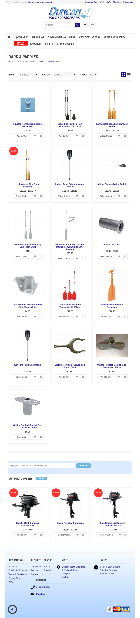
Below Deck (38, 37)
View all (41, 478)
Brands (47, 566)
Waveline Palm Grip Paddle (27, 365)
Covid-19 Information (18, 570)
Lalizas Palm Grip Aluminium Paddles (69, 185)
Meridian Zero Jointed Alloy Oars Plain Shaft (28, 245)
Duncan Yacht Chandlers (9, 37)
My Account (128, 2)
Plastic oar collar (112, 244)
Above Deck (21, 37)
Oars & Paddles (53, 61)
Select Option (106, 136)
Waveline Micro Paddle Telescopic (112, 305)
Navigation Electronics (61, 37)
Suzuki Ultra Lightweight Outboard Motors (112, 524)
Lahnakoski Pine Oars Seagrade (28, 185)
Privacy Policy (15, 578)
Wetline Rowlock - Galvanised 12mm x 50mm (70, 366)
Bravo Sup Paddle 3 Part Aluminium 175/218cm (70, 125)
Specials (48, 570)
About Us (12, 566)
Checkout (117, 2)
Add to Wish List (35, 135)
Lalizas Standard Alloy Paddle (112, 184)
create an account (43, 2)
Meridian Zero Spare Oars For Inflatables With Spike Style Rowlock (70, 247)
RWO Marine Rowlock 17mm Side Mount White (28, 305)
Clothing (20, 43)
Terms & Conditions (17, 574)
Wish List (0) (105, 2)
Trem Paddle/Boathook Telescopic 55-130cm (69, 305)
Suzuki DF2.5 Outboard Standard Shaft (27, 524)
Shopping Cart (91, 2)
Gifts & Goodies (65, 44)
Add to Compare (40, 135)
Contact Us (36, 566)
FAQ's (11, 582)
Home (11, 61)
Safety (49, 44)
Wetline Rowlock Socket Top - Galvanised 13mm (28, 426)
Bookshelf (35, 44)
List (129, 74)
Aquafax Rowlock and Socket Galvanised (27, 125)
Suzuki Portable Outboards (70, 523)
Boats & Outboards (114, 37)
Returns (34, 570)
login (30, 2)
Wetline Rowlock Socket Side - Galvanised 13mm (112, 366)
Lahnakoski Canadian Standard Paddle (112, 125)
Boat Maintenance (89, 37)
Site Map (35, 574)
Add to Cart (22, 136)
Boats (40, 61)
